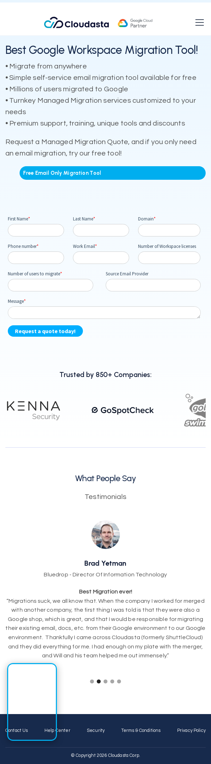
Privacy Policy (191, 730)
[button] (198, 22)
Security (96, 730)
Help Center (57, 730)
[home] (98, 22)
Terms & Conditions (141, 730)
